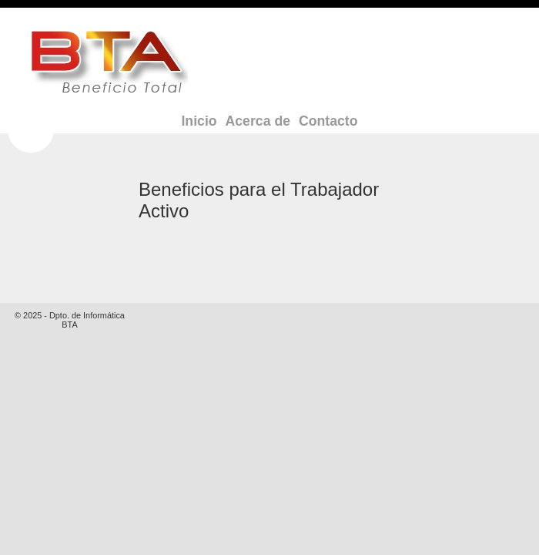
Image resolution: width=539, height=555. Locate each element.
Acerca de (258, 121)
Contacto (328, 121)
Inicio (198, 121)
